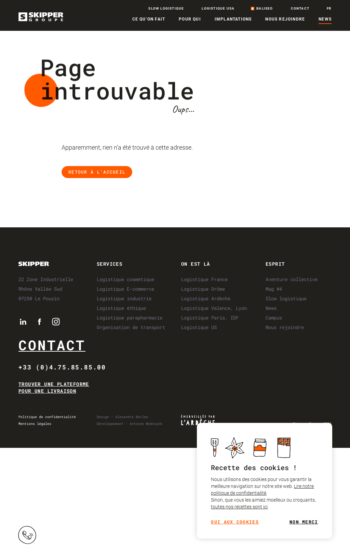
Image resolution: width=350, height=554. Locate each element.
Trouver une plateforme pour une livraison (53, 387)
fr (329, 8)
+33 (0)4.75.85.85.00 (62, 367)
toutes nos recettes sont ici (239, 507)
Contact (51, 345)
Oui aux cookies (235, 522)
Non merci (304, 522)
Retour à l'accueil (96, 172)
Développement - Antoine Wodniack (129, 423)
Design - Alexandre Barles (122, 417)
